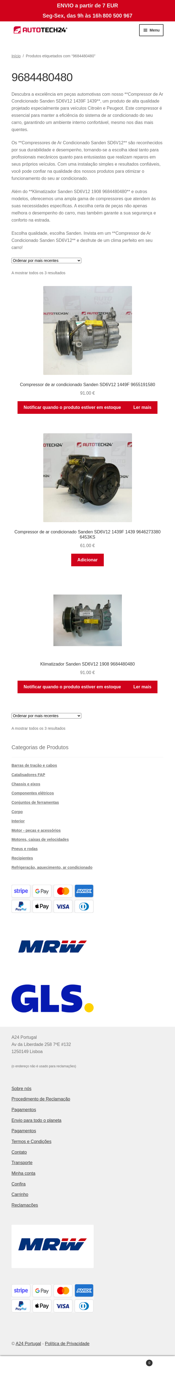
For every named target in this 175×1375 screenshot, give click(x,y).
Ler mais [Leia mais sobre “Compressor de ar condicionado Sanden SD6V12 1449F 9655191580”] (142, 407)
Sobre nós (21, 1088)
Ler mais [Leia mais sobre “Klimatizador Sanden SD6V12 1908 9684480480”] (142, 686)
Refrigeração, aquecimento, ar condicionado (52, 867)
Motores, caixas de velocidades (40, 839)
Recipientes (22, 858)
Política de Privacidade (67, 1343)
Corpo (17, 812)
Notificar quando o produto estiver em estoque (72, 407)
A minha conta (29, 1365)
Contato (19, 1152)
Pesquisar (87, 1365)
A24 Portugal (28, 1343)
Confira (19, 1184)
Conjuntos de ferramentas (35, 802)
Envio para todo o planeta (36, 1120)
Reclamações (25, 1205)
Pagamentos (24, 1109)
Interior (18, 821)
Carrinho (20, 1194)
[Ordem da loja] (46, 260)
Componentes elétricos (33, 793)
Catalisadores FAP (28, 775)
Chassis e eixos (26, 784)
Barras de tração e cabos (34, 765)
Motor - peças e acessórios (36, 830)
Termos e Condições (31, 1141)
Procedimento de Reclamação (41, 1099)
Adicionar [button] (88, 560)
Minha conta (23, 1173)
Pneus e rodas (25, 849)
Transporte (22, 1162)
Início (16, 56)
